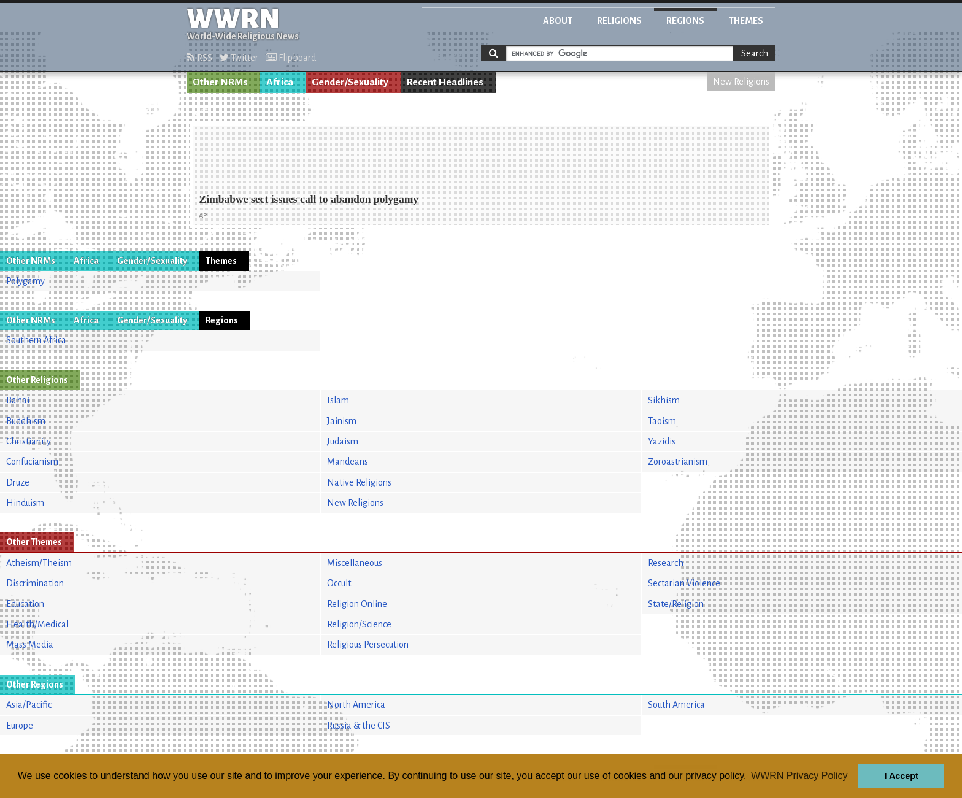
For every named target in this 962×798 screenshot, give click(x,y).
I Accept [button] (901, 776)
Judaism (342, 441)
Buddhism (25, 421)
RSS (199, 58)
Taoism (662, 421)
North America (356, 705)
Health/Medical (37, 624)
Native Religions (359, 482)
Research (665, 563)
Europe (19, 725)
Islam (338, 400)
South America (676, 705)
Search (754, 53)
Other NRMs (220, 82)
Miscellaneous (354, 563)
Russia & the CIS (358, 725)
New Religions (741, 82)
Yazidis (661, 441)
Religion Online (357, 604)
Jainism (341, 421)
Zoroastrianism (677, 462)
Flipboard (291, 58)
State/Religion (676, 604)
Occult (339, 583)
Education (25, 604)
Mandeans (347, 462)
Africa (279, 82)
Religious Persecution (368, 644)
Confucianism (32, 462)
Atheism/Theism (39, 563)
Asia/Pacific (29, 705)
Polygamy (25, 281)
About (557, 21)
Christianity (28, 441)
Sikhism (664, 400)
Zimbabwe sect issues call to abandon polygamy (308, 199)
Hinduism (25, 503)
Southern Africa (36, 340)
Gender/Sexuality (350, 82)
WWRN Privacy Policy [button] (799, 775)
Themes (746, 21)
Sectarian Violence (684, 583)
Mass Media (29, 644)
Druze (17, 482)
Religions (619, 21)
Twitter (239, 58)
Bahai (17, 400)
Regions (685, 21)
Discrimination (35, 583)
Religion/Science (359, 624)
